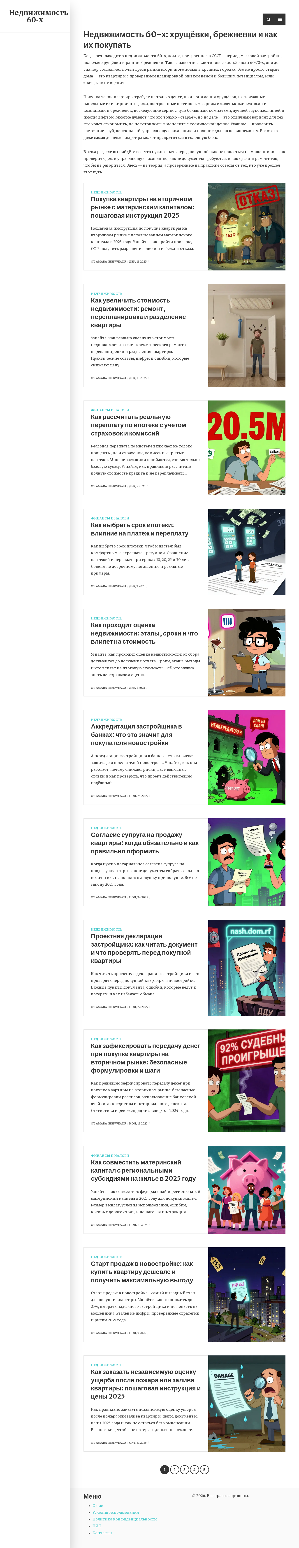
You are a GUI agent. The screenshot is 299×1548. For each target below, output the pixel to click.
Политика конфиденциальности (125, 1519)
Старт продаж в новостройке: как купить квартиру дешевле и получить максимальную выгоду (142, 1271)
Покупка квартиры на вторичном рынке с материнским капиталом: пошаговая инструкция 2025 (143, 207)
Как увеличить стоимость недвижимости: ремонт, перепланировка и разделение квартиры (138, 312)
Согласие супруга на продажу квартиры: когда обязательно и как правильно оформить (145, 843)
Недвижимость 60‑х (38, 16)
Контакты (102, 1533)
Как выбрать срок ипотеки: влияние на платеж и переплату (139, 529)
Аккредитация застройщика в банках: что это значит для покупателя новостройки (136, 734)
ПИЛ (97, 1526)
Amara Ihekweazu (111, 261)
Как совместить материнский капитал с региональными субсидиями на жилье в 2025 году (143, 1170)
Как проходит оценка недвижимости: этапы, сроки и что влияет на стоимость (144, 633)
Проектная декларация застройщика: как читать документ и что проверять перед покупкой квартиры (144, 948)
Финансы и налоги (110, 410)
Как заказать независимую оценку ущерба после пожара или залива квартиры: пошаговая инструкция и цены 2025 (146, 1384)
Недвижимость (106, 192)
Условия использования (116, 1512)
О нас (98, 1505)
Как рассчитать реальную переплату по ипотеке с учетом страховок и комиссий (138, 425)
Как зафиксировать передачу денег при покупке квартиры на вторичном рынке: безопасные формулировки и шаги (145, 1058)
